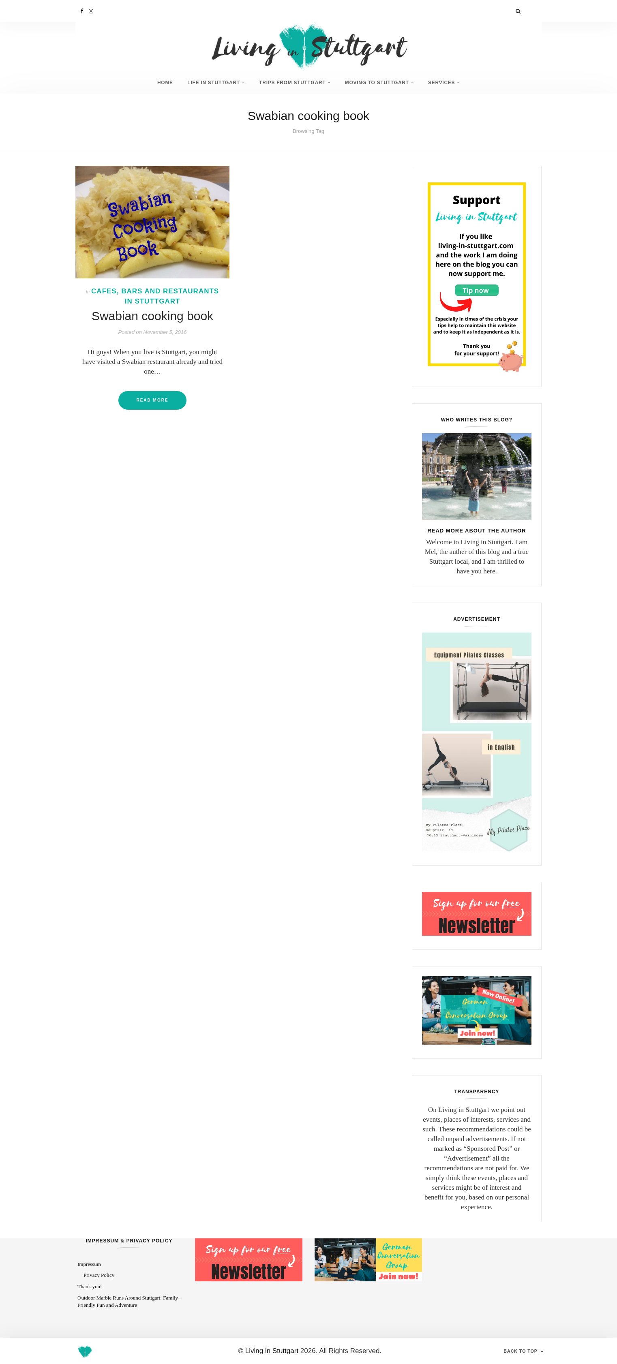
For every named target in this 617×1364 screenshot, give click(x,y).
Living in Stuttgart (271, 1350)
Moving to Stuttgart (379, 82)
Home (161, 82)
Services (445, 82)
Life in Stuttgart (211, 82)
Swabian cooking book (152, 315)
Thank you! (89, 1286)
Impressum (89, 1264)
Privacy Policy (99, 1275)
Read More (152, 400)
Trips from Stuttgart (292, 82)
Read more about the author (476, 530)
